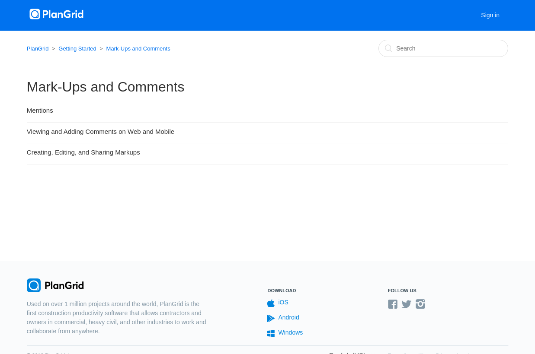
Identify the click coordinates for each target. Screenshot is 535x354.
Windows (285, 333)
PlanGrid (38, 48)
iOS (277, 303)
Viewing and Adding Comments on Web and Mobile (100, 131)
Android (283, 318)
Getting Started (77, 48)
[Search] (443, 48)
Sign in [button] (490, 15)
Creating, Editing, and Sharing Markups (83, 152)
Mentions (40, 110)
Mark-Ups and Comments (138, 48)
